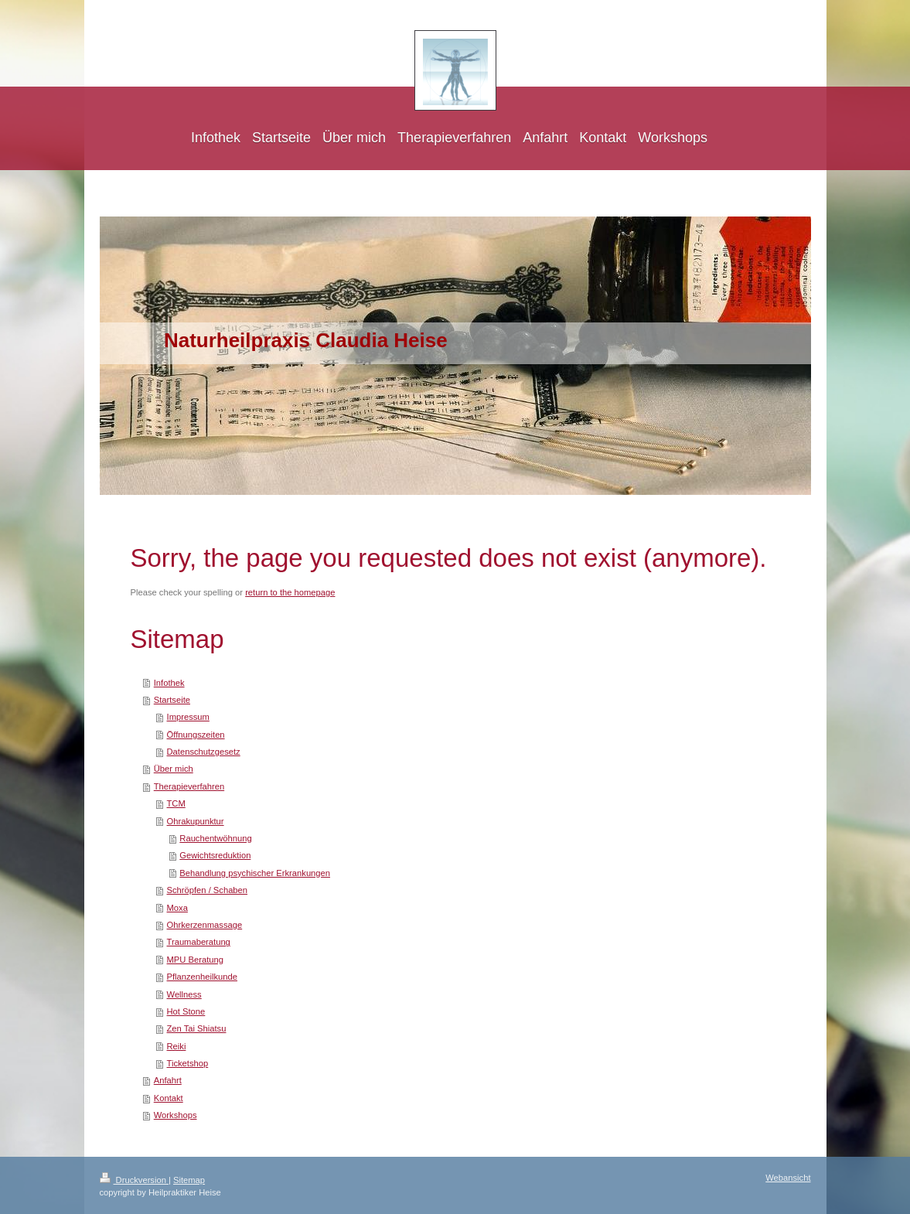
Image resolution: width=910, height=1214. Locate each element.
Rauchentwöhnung (215, 838)
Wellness (184, 994)
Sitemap (189, 1180)
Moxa (177, 907)
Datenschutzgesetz (203, 751)
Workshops (175, 1115)
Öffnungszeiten (196, 734)
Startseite (172, 699)
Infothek (169, 682)
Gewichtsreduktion (215, 855)
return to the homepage (290, 592)
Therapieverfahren (189, 786)
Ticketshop (188, 1063)
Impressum (188, 716)
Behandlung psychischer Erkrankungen (254, 873)
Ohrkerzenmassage (205, 924)
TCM (176, 803)
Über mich (173, 768)
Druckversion (134, 1180)
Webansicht (787, 1177)
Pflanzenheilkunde (202, 976)
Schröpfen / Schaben (207, 890)
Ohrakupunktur (195, 821)
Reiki (176, 1046)
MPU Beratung (195, 959)
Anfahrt (168, 1080)
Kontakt (168, 1098)
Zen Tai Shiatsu (197, 1028)
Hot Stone (186, 1011)
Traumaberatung (198, 941)
